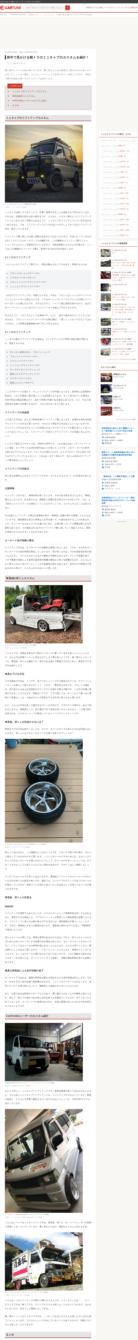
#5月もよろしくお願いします (122, 341)
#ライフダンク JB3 (118, 263)
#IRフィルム (125, 297)
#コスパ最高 (121, 299)
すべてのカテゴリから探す (126, 419)
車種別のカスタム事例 (94, 7)
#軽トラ (114, 322)
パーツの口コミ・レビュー (114, 7)
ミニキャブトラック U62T (122, 272)
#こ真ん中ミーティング (126, 277)
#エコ (114, 253)
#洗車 (127, 354)
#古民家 (122, 322)
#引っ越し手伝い (121, 312)
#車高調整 (115, 275)
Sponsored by (121, 521)
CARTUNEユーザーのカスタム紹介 (29, 101)
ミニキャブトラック (15, 63)
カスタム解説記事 (131, 7)
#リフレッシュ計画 (118, 351)
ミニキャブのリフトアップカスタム (29, 91)
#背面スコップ (117, 331)
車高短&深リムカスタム (23, 96)
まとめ (15, 105)
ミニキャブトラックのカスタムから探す (121, 359)
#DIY (121, 354)
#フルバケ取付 (117, 280)
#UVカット (116, 297)
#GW (125, 331)
